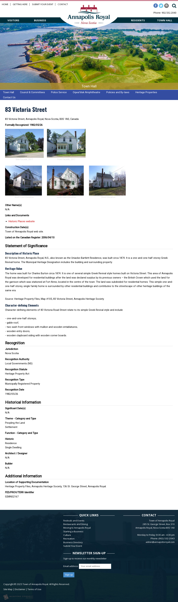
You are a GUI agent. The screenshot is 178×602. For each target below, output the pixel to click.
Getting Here (20, 4)
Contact (63, 4)
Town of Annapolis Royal (35, 584)
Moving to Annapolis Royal (77, 527)
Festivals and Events (73, 520)
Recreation (69, 538)
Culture (67, 535)
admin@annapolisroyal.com (160, 542)
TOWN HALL (164, 20)
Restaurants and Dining (75, 524)
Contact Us (9, 97)
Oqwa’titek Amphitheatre (86, 92)
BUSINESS (40, 20)
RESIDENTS (138, 20)
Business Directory (73, 542)
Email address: (71, 566)
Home (5, 4)
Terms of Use (34, 589)
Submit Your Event (42, 4)
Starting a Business (73, 531)
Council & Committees (32, 92)
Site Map (7, 589)
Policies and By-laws (117, 92)
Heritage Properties (146, 92)
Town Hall (8, 92)
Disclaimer (20, 589)
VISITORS (13, 20)
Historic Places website (22, 221)
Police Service (59, 92)
